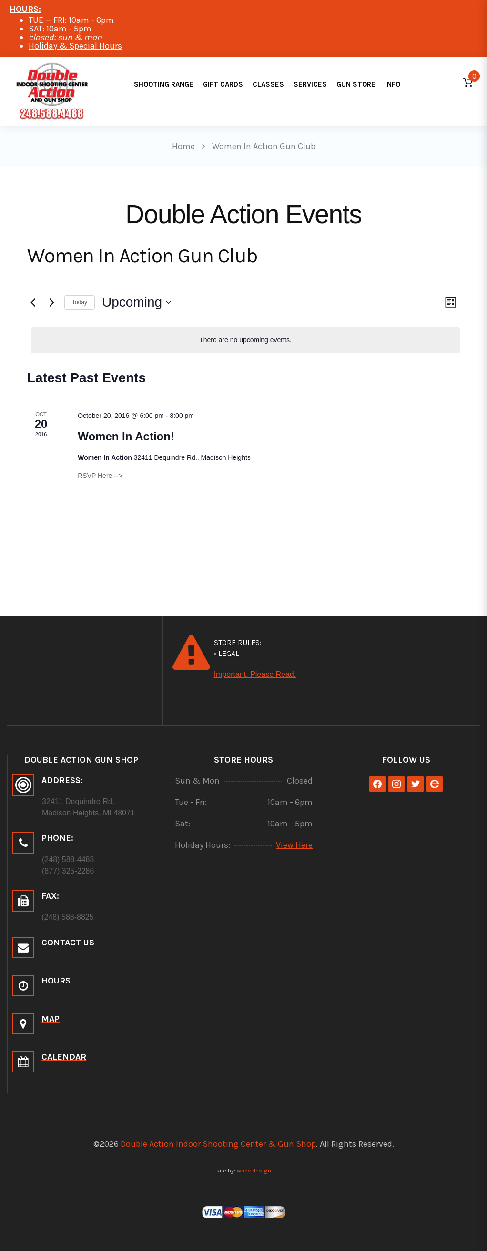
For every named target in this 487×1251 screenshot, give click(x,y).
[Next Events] (51, 302)
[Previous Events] (33, 302)
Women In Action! (126, 436)
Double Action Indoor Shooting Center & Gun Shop (218, 1144)
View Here (294, 845)
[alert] (245, 340)
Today (79, 302)
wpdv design (254, 1170)
